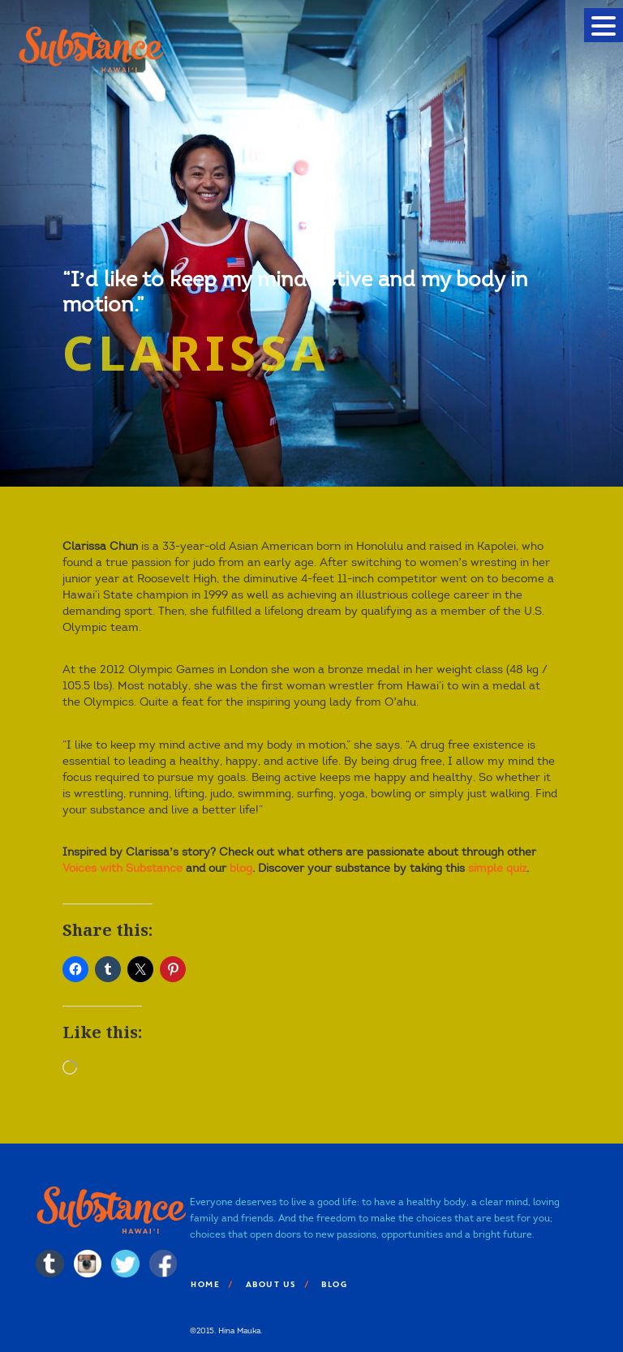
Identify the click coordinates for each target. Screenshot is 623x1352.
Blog (333, 1284)
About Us (270, 1284)
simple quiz (497, 868)
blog (241, 868)
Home (204, 1284)
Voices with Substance (122, 868)
